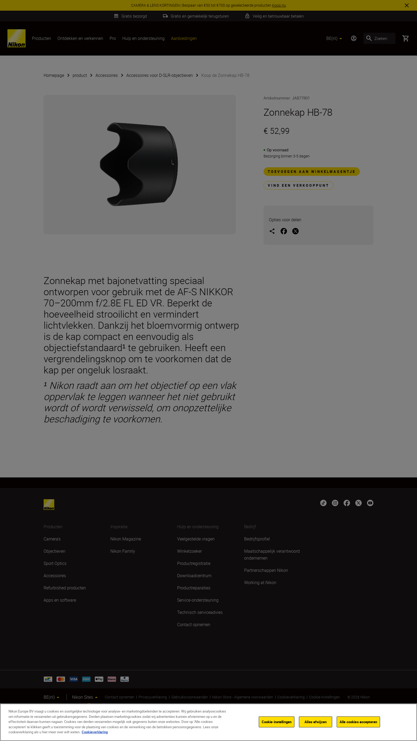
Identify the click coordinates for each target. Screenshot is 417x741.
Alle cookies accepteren (358, 721)
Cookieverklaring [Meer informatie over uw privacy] (95, 732)
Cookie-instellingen (276, 721)
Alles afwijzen (316, 721)
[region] (208, 722)
